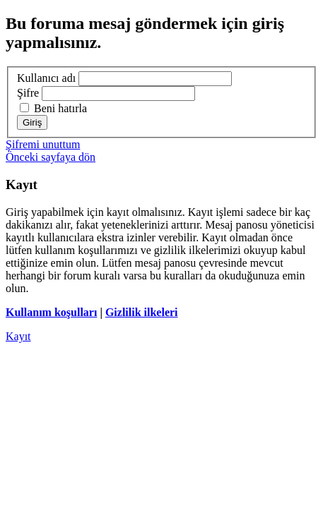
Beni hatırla (53, 108)
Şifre (28, 93)
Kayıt (18, 336)
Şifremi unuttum (43, 144)
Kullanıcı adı (46, 78)
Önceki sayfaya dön (50, 157)
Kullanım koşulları (51, 312)
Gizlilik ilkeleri (141, 312)
